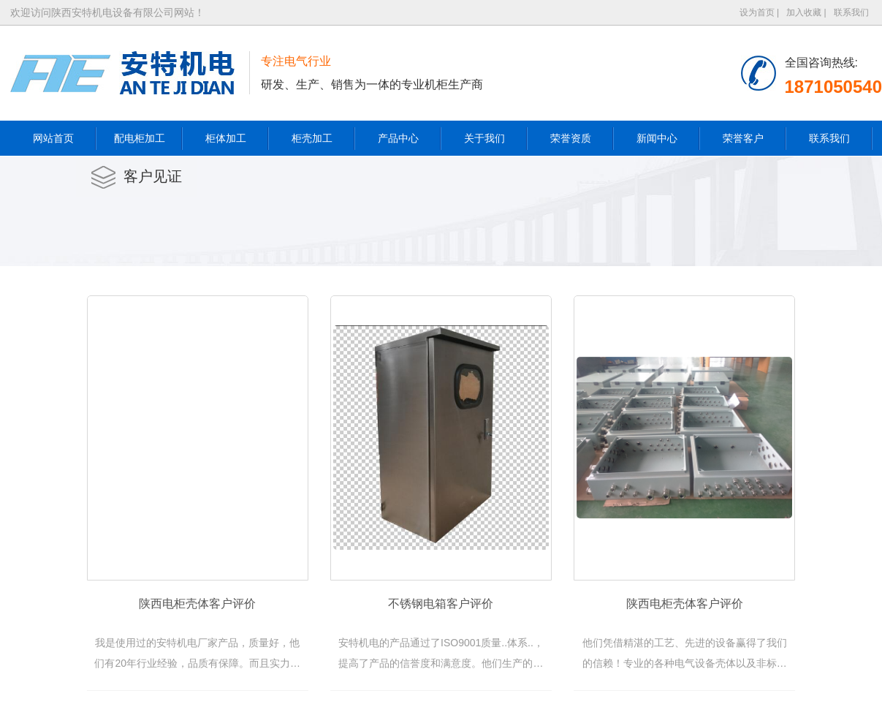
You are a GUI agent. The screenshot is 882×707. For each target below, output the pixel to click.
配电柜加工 (139, 138)
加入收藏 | (806, 12)
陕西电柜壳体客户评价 (201, 614)
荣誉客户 (743, 138)
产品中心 (398, 138)
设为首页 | (759, 12)
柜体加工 (225, 138)
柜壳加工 (312, 138)
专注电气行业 (296, 61)
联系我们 (851, 12)
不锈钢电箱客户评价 (454, 614)
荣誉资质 (570, 138)
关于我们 (484, 138)
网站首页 (53, 138)
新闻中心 (656, 138)
